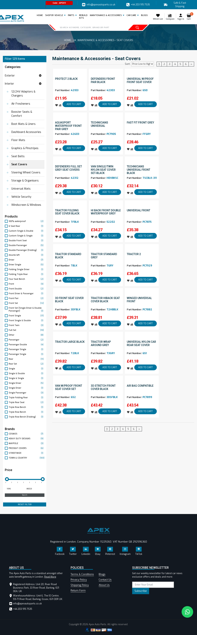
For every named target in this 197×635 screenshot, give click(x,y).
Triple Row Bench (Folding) (26, 416)
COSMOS (26, 433)
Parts (71, 15)
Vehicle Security (21, 197)
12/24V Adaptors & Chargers (23, 93)
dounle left (26, 255)
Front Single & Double (26, 320)
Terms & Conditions (82, 574)
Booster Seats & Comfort (21, 114)
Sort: (127, 64)
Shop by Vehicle (54, 15)
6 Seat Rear (26, 226)
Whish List (158, 16)
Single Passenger (26, 392)
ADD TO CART (74, 104)
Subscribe (140, 591)
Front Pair (26, 298)
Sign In (180, 16)
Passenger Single (26, 349)
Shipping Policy (80, 585)
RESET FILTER (25, 504)
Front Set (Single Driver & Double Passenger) (26, 309)
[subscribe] (153, 585)
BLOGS (144, 15)
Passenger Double (26, 344)
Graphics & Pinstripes (24, 148)
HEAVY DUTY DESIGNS (26, 438)
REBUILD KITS (83, 16)
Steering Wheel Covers (25, 172)
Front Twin (26, 325)
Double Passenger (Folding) (26, 250)
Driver (26, 259)
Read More (50, 576)
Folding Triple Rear (26, 274)
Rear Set (26, 363)
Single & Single (26, 378)
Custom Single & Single (26, 235)
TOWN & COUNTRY (26, 457)
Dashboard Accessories (26, 132)
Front (26, 283)
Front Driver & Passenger (26, 293)
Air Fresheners (20, 104)
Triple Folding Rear (26, 397)
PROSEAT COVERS (26, 448)
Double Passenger (26, 245)
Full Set (26, 330)
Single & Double (26, 373)
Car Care (131, 15)
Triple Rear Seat (26, 402)
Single (26, 368)
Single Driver (26, 383)
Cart (189, 16)
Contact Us (105, 579)
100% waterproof (26, 221)
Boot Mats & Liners (23, 124)
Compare (170, 16)
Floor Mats (18, 140)
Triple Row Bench (26, 407)
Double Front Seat (26, 240)
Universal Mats (21, 189)
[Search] (88, 27)
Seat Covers (19, 164)
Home (40, 15)
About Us (104, 585)
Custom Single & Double (26, 230)
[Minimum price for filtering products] (14, 489)
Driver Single (26, 264)
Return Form (78, 590)
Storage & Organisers (25, 180)
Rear (26, 359)
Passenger (26, 339)
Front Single (26, 315)
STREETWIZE (26, 453)
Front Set (26, 303)
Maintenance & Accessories (106, 15)
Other (26, 334)
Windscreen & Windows (26, 205)
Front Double (26, 288)
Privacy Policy (79, 579)
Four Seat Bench (26, 279)
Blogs (102, 574)
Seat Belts (18, 156)
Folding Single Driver (26, 269)
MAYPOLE (26, 443)
